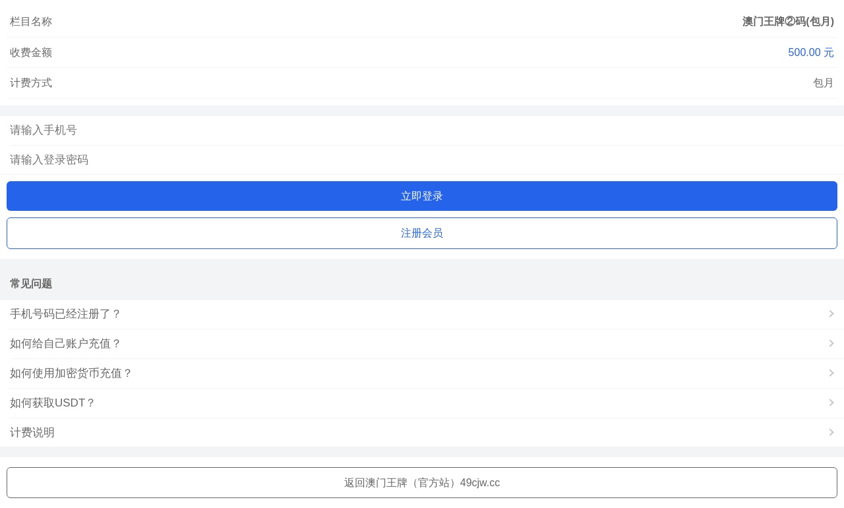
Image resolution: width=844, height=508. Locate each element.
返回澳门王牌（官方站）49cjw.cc (422, 482)
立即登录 (422, 196)
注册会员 (422, 233)
